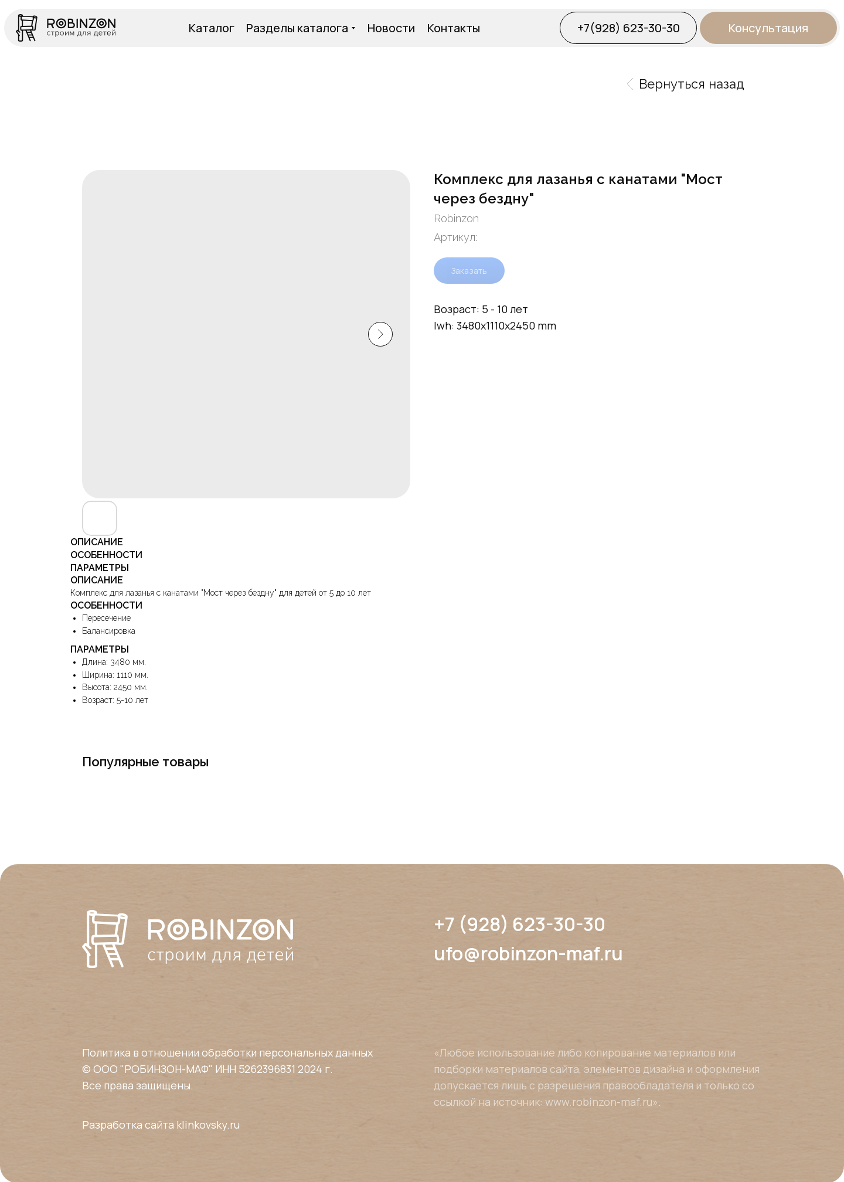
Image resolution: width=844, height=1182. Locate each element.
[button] (768, 28)
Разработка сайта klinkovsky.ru (161, 1125)
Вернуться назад (685, 83)
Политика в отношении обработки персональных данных (227, 1052)
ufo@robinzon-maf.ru (528, 953)
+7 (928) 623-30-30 (519, 924)
